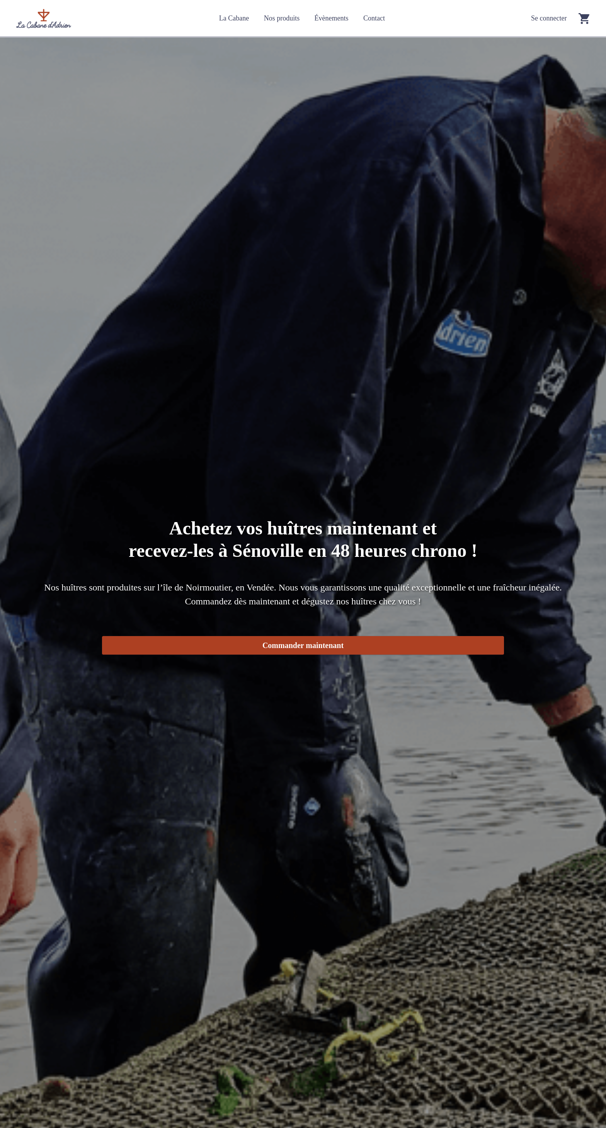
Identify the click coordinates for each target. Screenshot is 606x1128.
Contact (374, 18)
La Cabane (234, 18)
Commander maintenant (303, 645)
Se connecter (549, 18)
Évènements (332, 18)
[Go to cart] (584, 18)
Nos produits (282, 18)
